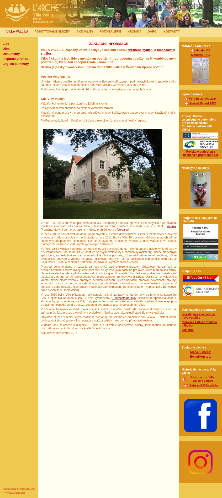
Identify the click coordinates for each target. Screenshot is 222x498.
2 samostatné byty (124, 298)
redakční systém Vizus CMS (23, 488)
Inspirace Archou (15, 59)
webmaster (20, 492)
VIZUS (12, 492)
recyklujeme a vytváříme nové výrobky (198, 316)
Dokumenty (11, 53)
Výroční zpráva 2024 (203, 98)
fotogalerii (123, 229)
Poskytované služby (52, 31)
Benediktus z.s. (200, 356)
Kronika (134, 31)
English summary (16, 64)
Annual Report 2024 (202, 103)
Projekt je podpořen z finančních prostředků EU (200, 153)
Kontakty (172, 31)
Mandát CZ (203, 50)
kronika (171, 226)
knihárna (188, 330)
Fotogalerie (110, 31)
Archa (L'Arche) (200, 352)
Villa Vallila (17, 31)
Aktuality (84, 31)
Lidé (6, 43)
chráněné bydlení (140, 50)
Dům (6, 48)
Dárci (152, 31)
